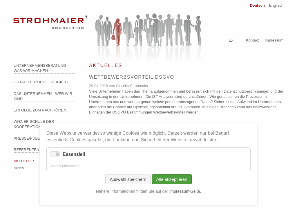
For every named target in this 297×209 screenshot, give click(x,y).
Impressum (274, 40)
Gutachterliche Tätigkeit (41, 82)
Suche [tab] (230, 39)
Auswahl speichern (128, 179)
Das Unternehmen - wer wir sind (43, 96)
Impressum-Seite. (185, 191)
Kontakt (252, 40)
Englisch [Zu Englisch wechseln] (276, 5)
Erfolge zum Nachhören (40, 110)
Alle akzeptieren (171, 179)
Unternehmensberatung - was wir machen (41, 68)
